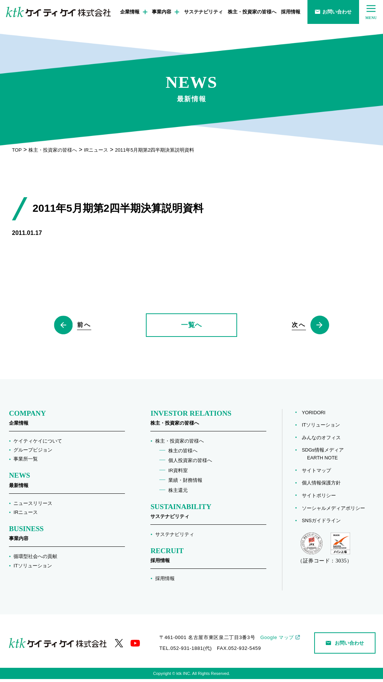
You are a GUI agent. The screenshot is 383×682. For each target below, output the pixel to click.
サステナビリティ (203, 12)
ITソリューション (32, 568)
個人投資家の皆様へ (190, 463)
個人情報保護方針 (321, 486)
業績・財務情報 (185, 483)
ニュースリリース (32, 506)
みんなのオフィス (321, 440)
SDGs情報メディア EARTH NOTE (323, 457)
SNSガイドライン (321, 523)
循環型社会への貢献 (35, 559)
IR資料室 (178, 473)
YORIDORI (313, 415)
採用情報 (290, 12)
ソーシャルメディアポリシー (333, 511)
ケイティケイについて (37, 443)
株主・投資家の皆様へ (252, 12)
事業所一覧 (25, 462)
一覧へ (191, 326)
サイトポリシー (319, 498)
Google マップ (277, 640)
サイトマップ (316, 473)
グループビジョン (32, 453)
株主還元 (178, 493)
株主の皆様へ (182, 453)
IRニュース (25, 515)
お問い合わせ (333, 12)
